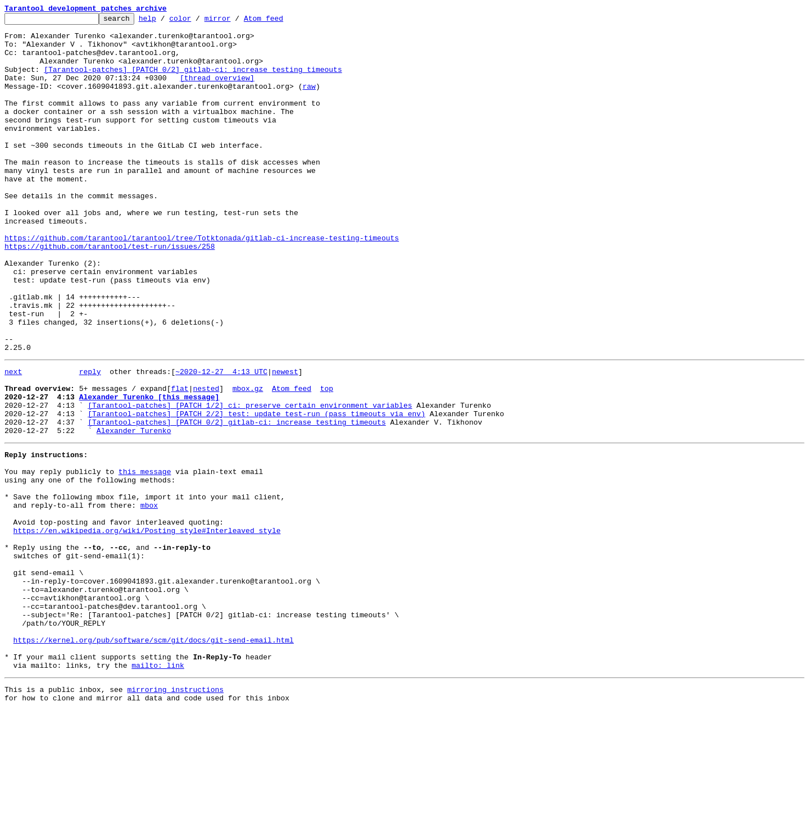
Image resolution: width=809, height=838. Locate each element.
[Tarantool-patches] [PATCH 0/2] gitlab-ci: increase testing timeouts (193, 81)
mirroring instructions (175, 815)
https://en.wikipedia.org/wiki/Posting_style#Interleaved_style (147, 628)
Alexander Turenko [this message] (149, 471)
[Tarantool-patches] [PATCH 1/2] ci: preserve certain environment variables (250, 481)
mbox (149, 598)
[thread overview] (217, 91)
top (326, 461)
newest (285, 440)
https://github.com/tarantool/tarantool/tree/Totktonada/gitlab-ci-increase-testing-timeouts (201, 283)
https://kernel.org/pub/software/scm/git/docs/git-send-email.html (153, 759)
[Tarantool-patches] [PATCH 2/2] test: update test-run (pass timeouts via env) (256, 491)
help (165, 21)
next (13, 440)
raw (308, 101)
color (197, 21)
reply (90, 440)
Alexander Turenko (134, 511)
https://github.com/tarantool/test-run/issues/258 (109, 293)
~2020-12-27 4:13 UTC (221, 440)
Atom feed (281, 21)
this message (145, 557)
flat (179, 461)
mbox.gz (248, 461)
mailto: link (157, 790)
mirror (235, 21)
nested (206, 461)
